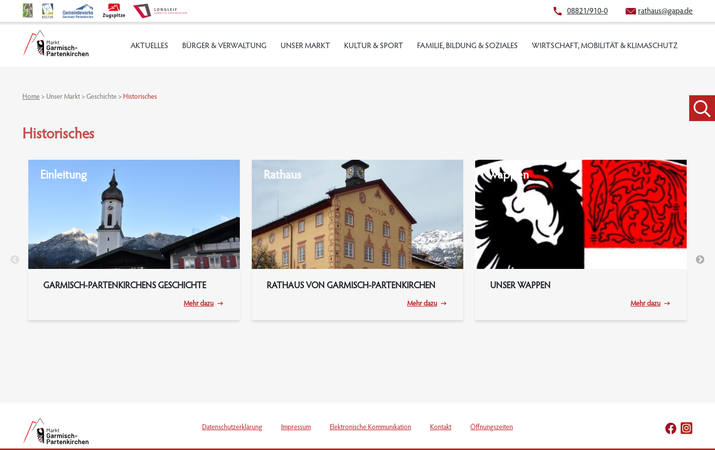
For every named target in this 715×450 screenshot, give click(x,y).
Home (31, 97)
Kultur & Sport (373, 46)
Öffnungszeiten (491, 427)
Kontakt (440, 427)
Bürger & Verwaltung (224, 46)
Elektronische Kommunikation (370, 427)
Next (700, 260)
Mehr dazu (199, 304)
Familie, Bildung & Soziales (467, 46)
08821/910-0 (587, 11)
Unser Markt (305, 46)
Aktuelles (149, 46)
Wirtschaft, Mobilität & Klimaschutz (605, 46)
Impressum (296, 427)
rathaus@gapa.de (665, 11)
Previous (15, 260)
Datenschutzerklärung (232, 427)
